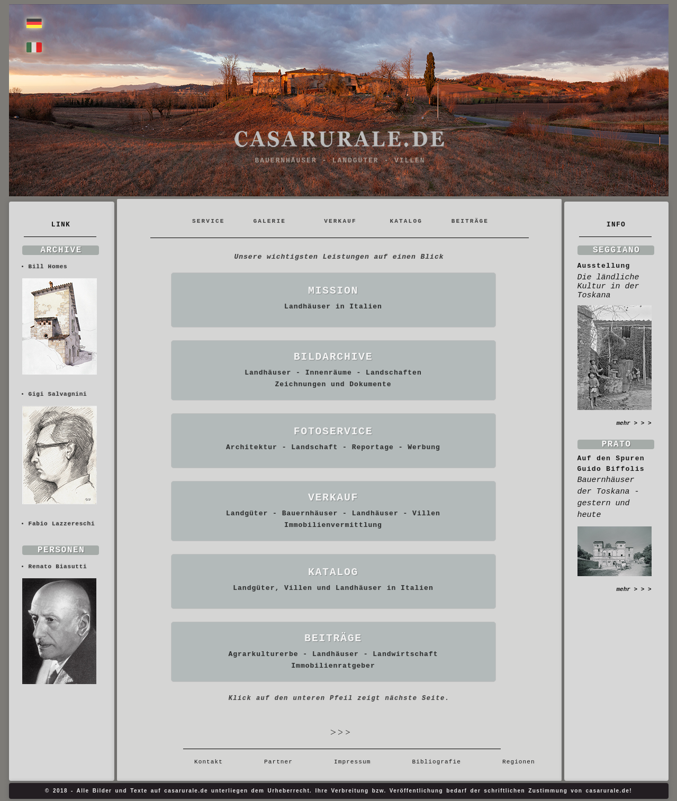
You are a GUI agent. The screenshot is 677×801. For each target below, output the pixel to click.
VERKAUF (340, 221)
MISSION (333, 291)
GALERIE (269, 221)
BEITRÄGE (470, 221)
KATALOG (406, 221)
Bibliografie (436, 762)
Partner (278, 762)
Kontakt (212, 762)
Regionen (514, 762)
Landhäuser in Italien (333, 307)
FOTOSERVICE (333, 431)
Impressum (352, 762)
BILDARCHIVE (333, 357)
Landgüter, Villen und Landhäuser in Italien (333, 588)
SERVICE (210, 221)
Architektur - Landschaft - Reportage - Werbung (333, 447)
